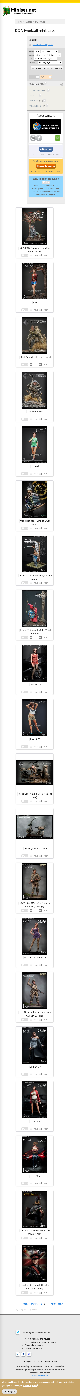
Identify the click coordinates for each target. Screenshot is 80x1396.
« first (25, 1303)
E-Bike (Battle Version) (35, 848)
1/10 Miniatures (36, 90)
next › (53, 1303)
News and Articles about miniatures (41, 1342)
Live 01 (35, 466)
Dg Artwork (44, 77)
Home (19, 21)
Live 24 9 (35, 1175)
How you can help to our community (40, 1361)
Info (57, 137)
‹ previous (34, 1303)
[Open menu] (75, 11)
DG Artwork (40, 21)
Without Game (36, 105)
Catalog (28, 21)
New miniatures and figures (37, 1338)
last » (60, 1303)
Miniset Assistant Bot (34, 1348)
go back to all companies (42, 44)
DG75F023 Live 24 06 (35, 957)
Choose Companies (46, 166)
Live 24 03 (35, 684)
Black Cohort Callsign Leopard (35, 357)
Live (35, 302)
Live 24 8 (35, 1121)
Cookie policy (30, 1385)
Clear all (33, 77)
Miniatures (34, 100)
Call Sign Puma (35, 411)
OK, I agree (9, 1391)
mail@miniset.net (40, 1375)
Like (47, 182)
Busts (31, 95)
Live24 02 (35, 739)
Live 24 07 (35, 1066)
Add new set (46, 149)
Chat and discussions (34, 1345)
